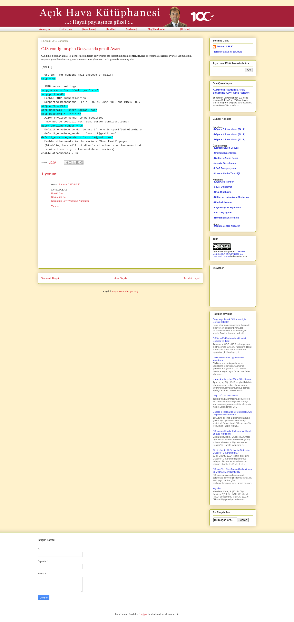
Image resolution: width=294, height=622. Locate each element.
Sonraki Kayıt (50, 278)
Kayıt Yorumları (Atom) (125, 291)
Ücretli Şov (57, 193)
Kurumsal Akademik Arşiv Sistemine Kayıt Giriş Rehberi (231, 91)
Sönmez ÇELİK (225, 46)
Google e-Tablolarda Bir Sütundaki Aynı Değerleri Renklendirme (232, 413)
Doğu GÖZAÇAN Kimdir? (225, 395)
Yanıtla (55, 206)
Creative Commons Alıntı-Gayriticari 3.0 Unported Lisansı (229, 254)
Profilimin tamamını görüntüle (227, 51)
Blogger (143, 613)
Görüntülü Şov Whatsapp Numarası (70, 200)
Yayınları (217, 488)
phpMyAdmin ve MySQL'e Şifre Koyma (232, 379)
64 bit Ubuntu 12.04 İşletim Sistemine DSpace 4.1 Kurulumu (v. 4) (231, 451)
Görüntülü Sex (59, 196)
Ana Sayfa (120, 278)
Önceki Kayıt (191, 278)
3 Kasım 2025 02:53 (69, 184)
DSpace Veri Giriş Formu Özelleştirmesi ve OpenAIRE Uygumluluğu (232, 470)
